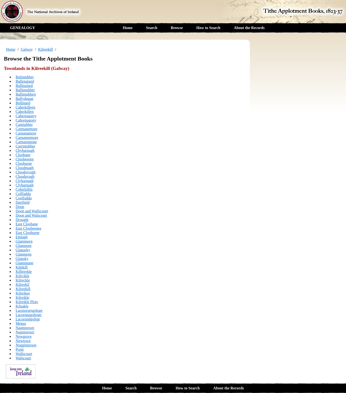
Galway (27, 49)
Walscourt (23, 358)
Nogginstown (26, 345)
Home (128, 28)
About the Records (249, 28)
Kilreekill (45, 49)
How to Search (208, 28)
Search (151, 28)
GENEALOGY (22, 28)
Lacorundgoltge (28, 319)
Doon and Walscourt (31, 215)
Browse (177, 28)
